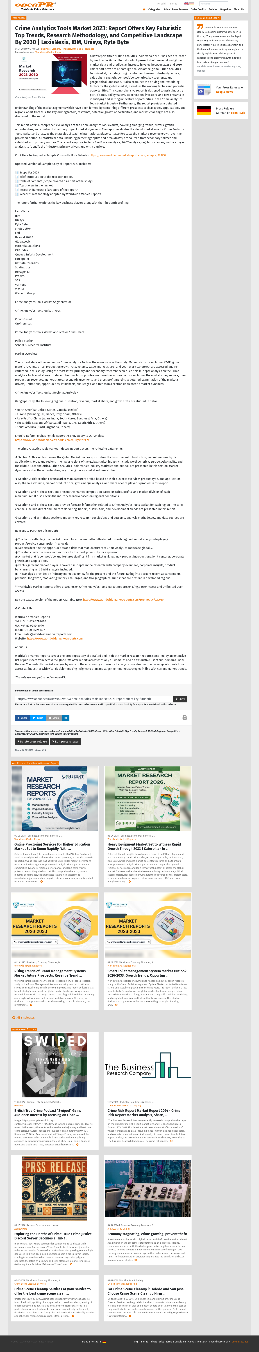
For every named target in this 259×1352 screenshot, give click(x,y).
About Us (239, 9)
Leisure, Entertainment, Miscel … (44, 1102)
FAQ (136, 1341)
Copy (180, 699)
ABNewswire (20, 1228)
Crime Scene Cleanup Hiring (122, 1283)
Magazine (225, 9)
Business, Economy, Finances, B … (45, 835)
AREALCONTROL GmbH (119, 1228)
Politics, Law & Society (131, 1280)
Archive (213, 9)
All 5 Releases (23, 1017)
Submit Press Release (175, 9)
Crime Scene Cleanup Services (30, 1283)
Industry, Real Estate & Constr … (136, 1102)
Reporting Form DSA (219, 1341)
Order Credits (198, 9)
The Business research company (124, 1105)
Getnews (18, 1105)
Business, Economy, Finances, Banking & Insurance (67, 48)
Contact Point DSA (197, 1341)
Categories (154, 9)
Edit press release (65, 741)
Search (236, 3)
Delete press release (32, 741)
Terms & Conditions (176, 1341)
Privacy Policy (157, 1341)
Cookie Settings (240, 1341)
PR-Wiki (161, 3)
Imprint (173, 3)
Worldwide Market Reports (49, 52)
